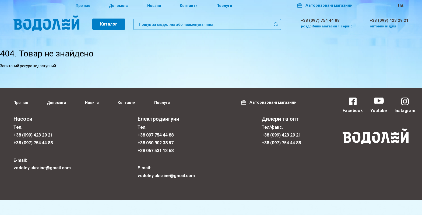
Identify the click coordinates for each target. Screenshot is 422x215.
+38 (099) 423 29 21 (389, 20)
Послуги (224, 5)
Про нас (83, 5)
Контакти (189, 5)
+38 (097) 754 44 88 (320, 20)
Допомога (118, 5)
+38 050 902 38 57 (156, 142)
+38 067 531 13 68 (156, 150)
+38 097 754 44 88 (156, 135)
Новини (154, 5)
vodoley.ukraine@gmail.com (42, 167)
